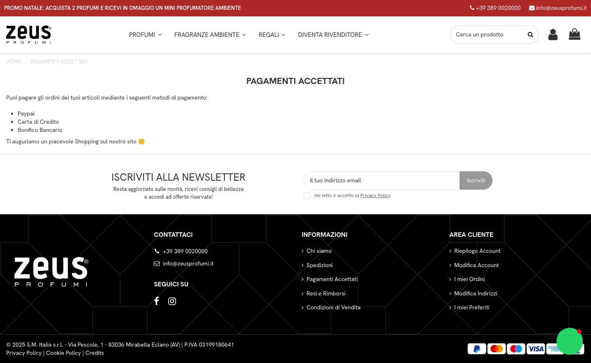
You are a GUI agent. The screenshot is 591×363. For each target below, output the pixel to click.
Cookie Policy (63, 352)
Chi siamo (319, 250)
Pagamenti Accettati (332, 279)
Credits (94, 352)
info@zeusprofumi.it (558, 7)
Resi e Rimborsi (326, 293)
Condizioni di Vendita (334, 307)
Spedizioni (320, 265)
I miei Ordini (469, 279)
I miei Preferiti (471, 307)
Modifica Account (476, 265)
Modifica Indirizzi (475, 293)
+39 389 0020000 (495, 7)
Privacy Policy (375, 195)
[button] (210, 35)
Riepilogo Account (477, 250)
